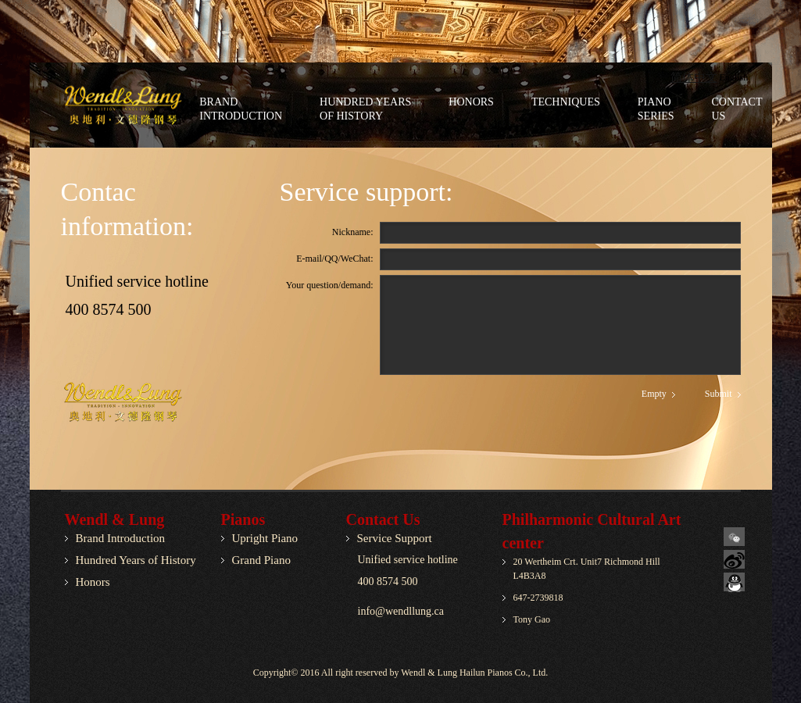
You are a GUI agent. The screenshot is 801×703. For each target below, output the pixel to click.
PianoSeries (656, 109)
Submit (718, 393)
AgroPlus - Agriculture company (134, 105)
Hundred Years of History (136, 560)
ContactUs (737, 109)
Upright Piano (265, 538)
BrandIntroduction (240, 109)
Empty (654, 393)
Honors (471, 102)
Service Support (394, 538)
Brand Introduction (121, 538)
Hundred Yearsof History (365, 109)
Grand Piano (261, 560)
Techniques (565, 102)
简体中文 (693, 77)
